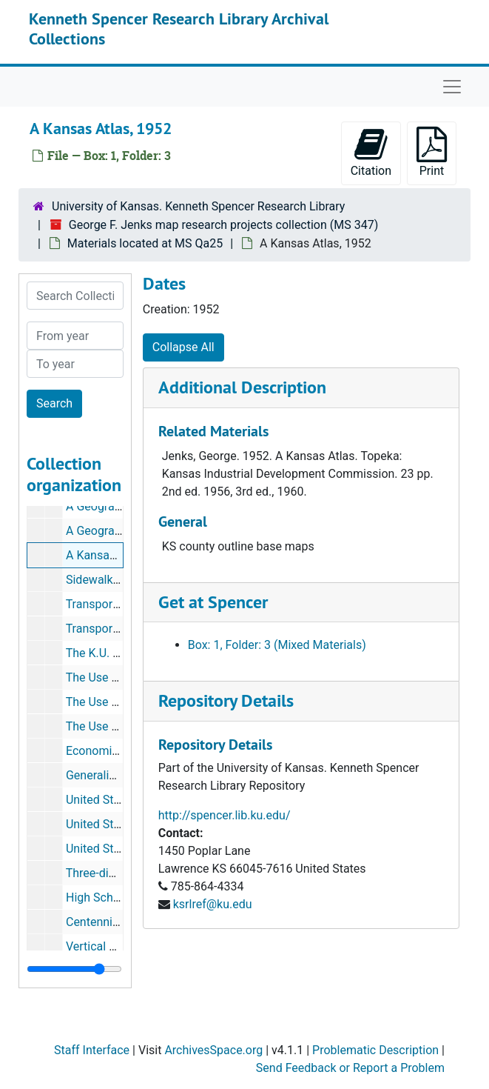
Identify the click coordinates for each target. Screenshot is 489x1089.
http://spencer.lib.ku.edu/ (224, 815)
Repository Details (226, 700)
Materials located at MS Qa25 (145, 243)
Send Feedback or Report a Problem (350, 1068)
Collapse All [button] (183, 347)
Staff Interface (91, 1050)
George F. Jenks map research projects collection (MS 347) (223, 225)
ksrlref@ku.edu (212, 904)
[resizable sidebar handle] (74, 969)
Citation (371, 152)
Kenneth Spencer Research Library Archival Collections (178, 28)
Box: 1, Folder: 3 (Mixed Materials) (277, 645)
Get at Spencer (213, 601)
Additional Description (242, 387)
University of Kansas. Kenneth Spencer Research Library (198, 206)
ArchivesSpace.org (213, 1050)
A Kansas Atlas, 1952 (122, 555)
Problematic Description (375, 1050)
